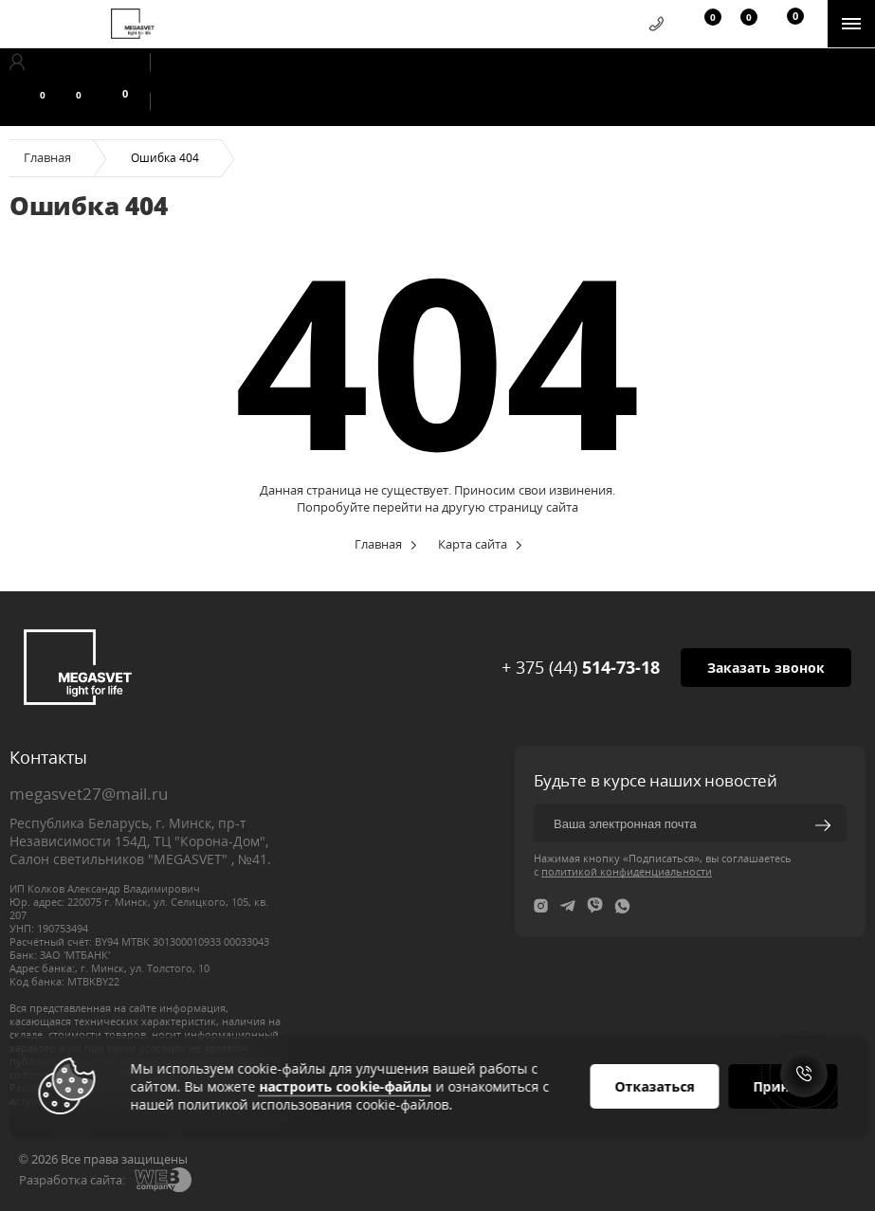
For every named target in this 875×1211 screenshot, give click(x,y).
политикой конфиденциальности (626, 871)
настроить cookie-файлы (345, 1086)
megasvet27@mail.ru (88, 793)
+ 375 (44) (580, 667)
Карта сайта (472, 543)
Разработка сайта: (72, 1179)
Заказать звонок (766, 668)
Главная (47, 157)
